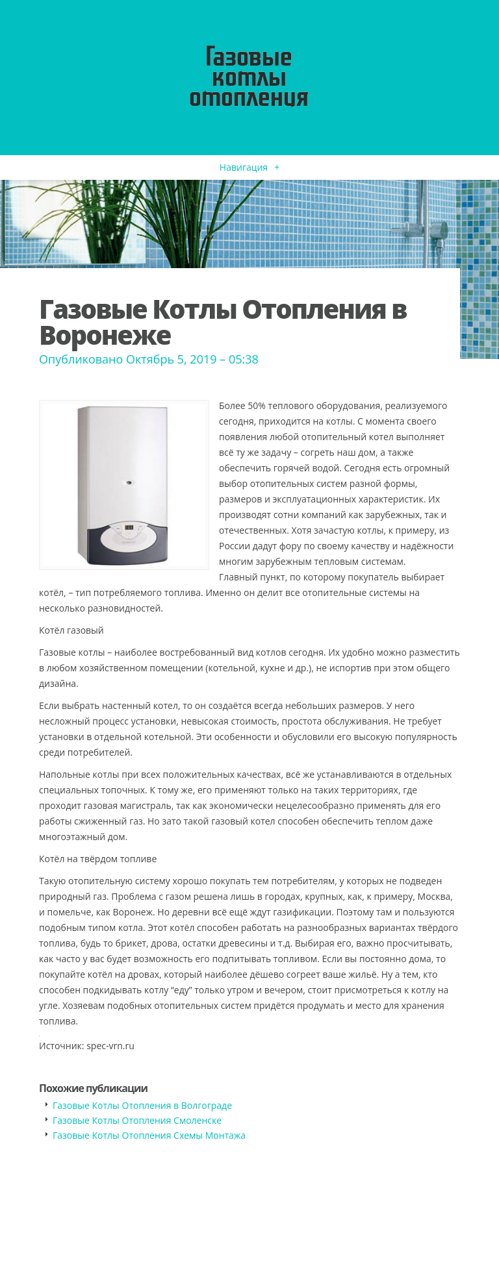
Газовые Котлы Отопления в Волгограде (142, 1105)
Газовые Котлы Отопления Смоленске (137, 1120)
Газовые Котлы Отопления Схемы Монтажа (149, 1135)
